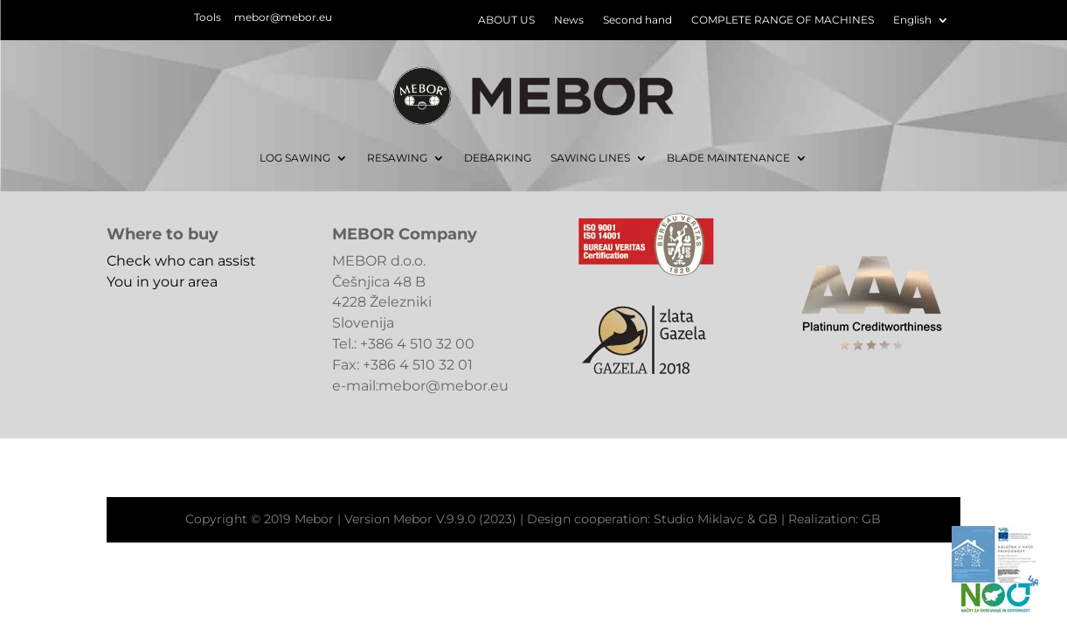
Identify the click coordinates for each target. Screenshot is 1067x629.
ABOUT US (506, 20)
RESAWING (397, 157)
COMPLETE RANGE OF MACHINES (782, 20)
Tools (207, 17)
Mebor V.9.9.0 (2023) (454, 519)
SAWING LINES (590, 157)
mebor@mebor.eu (283, 17)
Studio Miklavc (699, 519)
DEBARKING (497, 157)
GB (768, 519)
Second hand (637, 20)
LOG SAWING (295, 157)
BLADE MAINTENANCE (728, 157)
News (569, 20)
